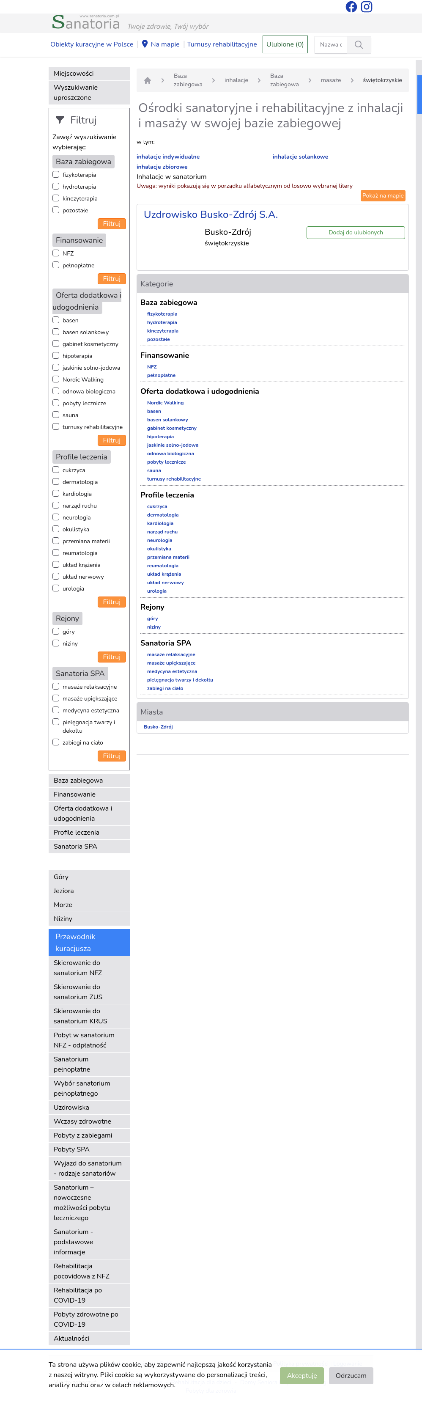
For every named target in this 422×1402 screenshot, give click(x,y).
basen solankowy (86, 332)
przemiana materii (86, 541)
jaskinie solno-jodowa (92, 368)
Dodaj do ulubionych (356, 232)
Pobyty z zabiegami (83, 1135)
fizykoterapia (79, 175)
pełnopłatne (79, 265)
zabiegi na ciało (83, 743)
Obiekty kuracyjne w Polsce (91, 44)
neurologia (77, 518)
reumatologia (80, 553)
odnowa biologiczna (89, 392)
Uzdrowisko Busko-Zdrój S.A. (211, 214)
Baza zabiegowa (78, 780)
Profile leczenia (76, 832)
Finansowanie (75, 794)
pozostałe (75, 210)
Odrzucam (351, 1375)
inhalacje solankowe (300, 157)
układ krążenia (82, 565)
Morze (63, 905)
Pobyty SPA (72, 1149)
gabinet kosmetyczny (90, 344)
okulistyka (76, 529)
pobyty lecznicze (84, 403)
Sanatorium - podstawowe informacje (73, 1242)
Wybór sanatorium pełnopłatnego (82, 1088)
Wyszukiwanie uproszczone (76, 92)
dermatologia (80, 482)
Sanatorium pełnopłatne (72, 1064)
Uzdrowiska (71, 1107)
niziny (70, 644)
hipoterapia (78, 356)
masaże (331, 80)
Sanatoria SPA (75, 846)
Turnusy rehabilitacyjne (222, 44)
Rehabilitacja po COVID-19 (78, 1295)
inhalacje (236, 80)
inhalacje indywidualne (168, 157)
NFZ (68, 254)
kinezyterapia (80, 199)
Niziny (63, 919)
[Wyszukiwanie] (359, 45)
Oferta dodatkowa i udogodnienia (83, 813)
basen (71, 320)
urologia (73, 589)
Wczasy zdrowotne (82, 1121)
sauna (70, 415)
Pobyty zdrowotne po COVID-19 (86, 1319)
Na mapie (160, 45)
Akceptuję (302, 1375)
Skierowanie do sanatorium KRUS (80, 1016)
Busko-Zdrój (158, 726)
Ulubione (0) (285, 44)
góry (69, 632)
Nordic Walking (83, 380)
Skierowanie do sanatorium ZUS (78, 992)
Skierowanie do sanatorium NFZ (78, 968)
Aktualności (71, 1338)
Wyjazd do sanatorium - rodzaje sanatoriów (88, 1168)
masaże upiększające (90, 699)
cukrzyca (74, 470)
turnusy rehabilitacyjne (93, 427)
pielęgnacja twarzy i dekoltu (89, 726)
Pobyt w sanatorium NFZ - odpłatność (84, 1040)
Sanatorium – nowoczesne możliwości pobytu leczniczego (82, 1203)
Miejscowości (73, 73)
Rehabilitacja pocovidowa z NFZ (82, 1271)
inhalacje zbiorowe (162, 167)
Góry (61, 877)
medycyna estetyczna (91, 710)
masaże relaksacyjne (90, 687)
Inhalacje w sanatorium (172, 176)
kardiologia (77, 494)
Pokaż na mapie (383, 196)
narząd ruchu (80, 506)
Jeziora (64, 891)
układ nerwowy (83, 577)
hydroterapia (79, 187)
